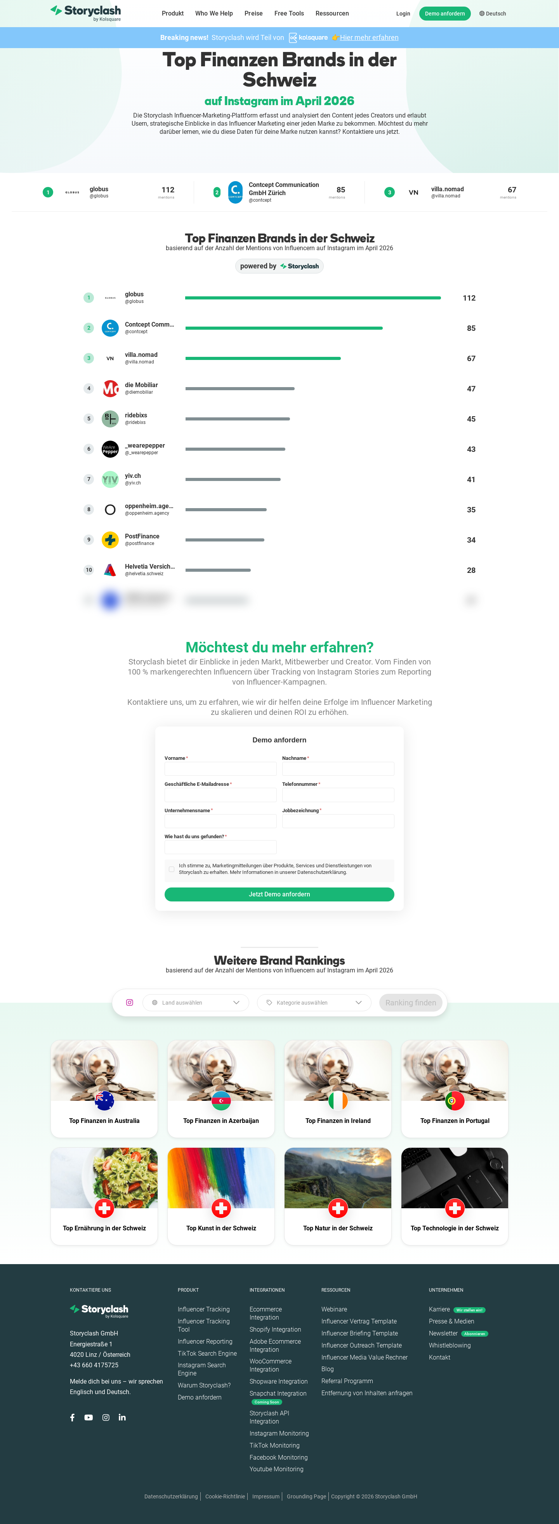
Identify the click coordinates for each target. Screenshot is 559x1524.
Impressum (266, 1496)
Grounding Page (306, 1496)
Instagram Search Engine (202, 1369)
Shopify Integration (275, 1329)
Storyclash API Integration (269, 1417)
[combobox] (195, 1002)
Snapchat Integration (278, 1397)
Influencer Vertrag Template (359, 1321)
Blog (327, 1369)
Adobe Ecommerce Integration (275, 1345)
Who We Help (214, 13)
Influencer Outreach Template (361, 1345)
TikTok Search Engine (207, 1353)
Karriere (457, 1309)
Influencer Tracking (204, 1309)
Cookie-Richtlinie (225, 1496)
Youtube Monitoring (277, 1469)
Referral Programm (347, 1381)
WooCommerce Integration (271, 1365)
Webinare (334, 1309)
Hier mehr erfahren (369, 37)
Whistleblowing (450, 1345)
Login (403, 13)
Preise (254, 13)
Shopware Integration (279, 1381)
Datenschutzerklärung (171, 1496)
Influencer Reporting (205, 1341)
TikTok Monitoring (275, 1445)
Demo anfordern (445, 13)
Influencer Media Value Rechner (364, 1357)
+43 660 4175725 (94, 1365)
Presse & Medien (451, 1321)
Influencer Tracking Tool (204, 1325)
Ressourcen (332, 13)
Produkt (173, 13)
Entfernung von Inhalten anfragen (367, 1393)
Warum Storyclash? (204, 1385)
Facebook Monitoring (279, 1457)
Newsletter (458, 1333)
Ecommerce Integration (266, 1313)
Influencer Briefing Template (359, 1333)
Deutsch (492, 13)
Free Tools (289, 13)
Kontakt (439, 1357)
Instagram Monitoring (279, 1433)
